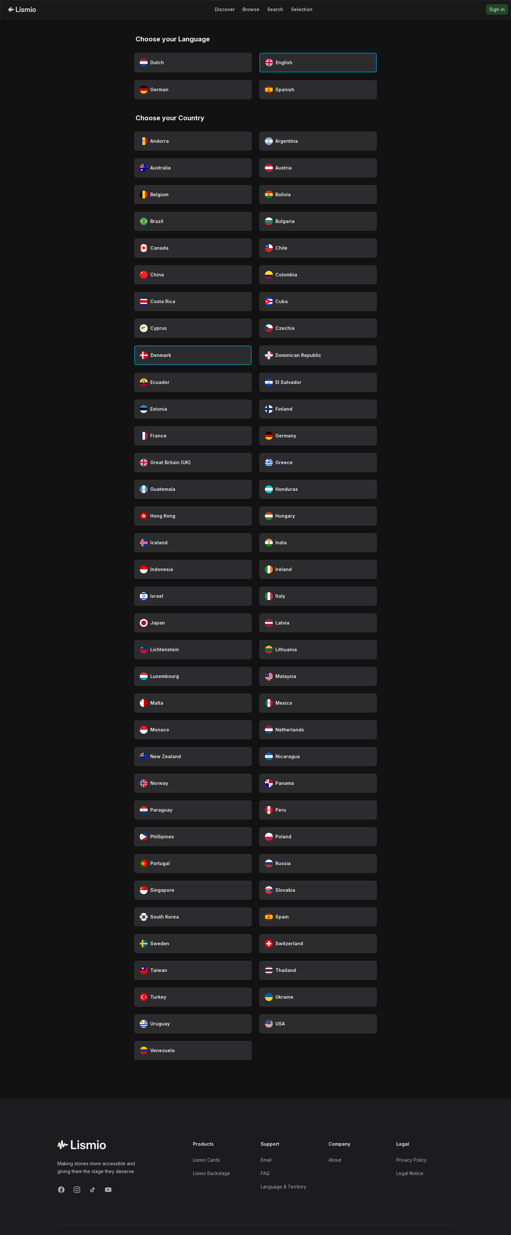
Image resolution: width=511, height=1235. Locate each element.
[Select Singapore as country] (193, 890)
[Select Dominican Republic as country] (318, 355)
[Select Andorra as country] (193, 141)
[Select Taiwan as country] (193, 970)
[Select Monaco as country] (193, 729)
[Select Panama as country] (318, 783)
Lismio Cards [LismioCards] (206, 1160)
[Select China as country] (193, 274)
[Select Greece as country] (318, 462)
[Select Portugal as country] (193, 863)
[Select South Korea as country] (193, 916)
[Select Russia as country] (318, 863)
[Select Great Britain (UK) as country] (193, 462)
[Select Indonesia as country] (193, 569)
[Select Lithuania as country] (318, 649)
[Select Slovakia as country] (318, 890)
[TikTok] (92, 1190)
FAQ (265, 1173)
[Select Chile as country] (318, 248)
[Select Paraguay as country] (193, 810)
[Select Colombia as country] (318, 274)
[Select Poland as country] (318, 836)
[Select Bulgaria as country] (318, 221)
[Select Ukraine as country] (318, 997)
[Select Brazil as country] (193, 221)
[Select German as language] (193, 89)
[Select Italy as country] (318, 596)
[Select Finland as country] (318, 409)
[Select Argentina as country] (318, 141)
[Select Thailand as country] (318, 970)
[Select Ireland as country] (318, 569)
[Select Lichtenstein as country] (193, 649)
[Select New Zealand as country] (193, 756)
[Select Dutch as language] (193, 62)
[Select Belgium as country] (193, 194)
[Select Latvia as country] (318, 622)
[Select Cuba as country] (318, 301)
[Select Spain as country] (318, 916)
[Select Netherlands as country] (318, 729)
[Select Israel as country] (193, 596)
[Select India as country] (318, 542)
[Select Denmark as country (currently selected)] (193, 355)
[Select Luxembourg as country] (193, 676)
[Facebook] (61, 1190)
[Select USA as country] (318, 1023)
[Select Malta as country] (193, 703)
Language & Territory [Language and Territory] (283, 1186)
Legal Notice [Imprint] (409, 1173)
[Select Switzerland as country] (318, 943)
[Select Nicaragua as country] (318, 756)
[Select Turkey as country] (193, 997)
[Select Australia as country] (193, 167)
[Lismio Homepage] (22, 9)
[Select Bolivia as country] (318, 194)
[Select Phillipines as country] (193, 836)
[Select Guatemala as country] (193, 489)
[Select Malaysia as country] (318, 676)
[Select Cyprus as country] (193, 328)
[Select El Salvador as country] (318, 382)
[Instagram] (77, 1190)
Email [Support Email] (266, 1160)
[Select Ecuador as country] (193, 382)
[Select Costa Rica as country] (193, 301)
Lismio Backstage (211, 1173)
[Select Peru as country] (318, 810)
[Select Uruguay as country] (193, 1023)
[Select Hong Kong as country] (193, 516)
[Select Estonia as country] (193, 409)
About (334, 1160)
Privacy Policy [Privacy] (411, 1160)
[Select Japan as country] (193, 622)
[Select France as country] (193, 435)
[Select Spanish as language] (318, 89)
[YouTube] (108, 1190)
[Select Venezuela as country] (193, 1050)
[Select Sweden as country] (193, 943)
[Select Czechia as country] (318, 328)
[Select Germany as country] (318, 435)
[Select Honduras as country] (318, 489)
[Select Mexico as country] (318, 703)
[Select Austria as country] (318, 167)
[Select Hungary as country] (318, 516)
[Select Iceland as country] (193, 542)
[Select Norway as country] (193, 783)
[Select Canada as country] (193, 248)
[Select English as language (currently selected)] (318, 62)
